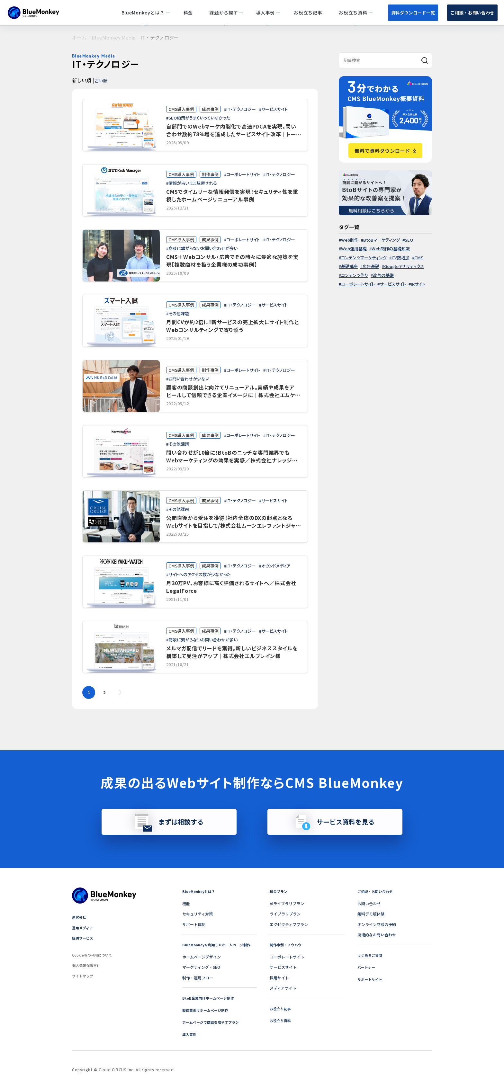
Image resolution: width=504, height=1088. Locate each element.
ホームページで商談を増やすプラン (213, 1022)
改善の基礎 (383, 275)
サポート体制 (193, 924)
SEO (409, 240)
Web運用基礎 (354, 248)
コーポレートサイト (358, 284)
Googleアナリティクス (404, 266)
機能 (186, 903)
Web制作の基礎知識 (391, 248)
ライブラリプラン (285, 913)
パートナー (367, 967)
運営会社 (79, 917)
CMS (418, 257)
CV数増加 (401, 257)
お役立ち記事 (281, 1008)
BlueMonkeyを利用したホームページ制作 (219, 944)
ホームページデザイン (201, 956)
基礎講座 (349, 266)
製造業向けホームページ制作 (207, 1010)
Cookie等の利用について (94, 955)
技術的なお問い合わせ (376, 934)
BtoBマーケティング (381, 240)
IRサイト (418, 284)
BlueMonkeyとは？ (200, 891)
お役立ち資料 (281, 1020)
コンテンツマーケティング (364, 257)
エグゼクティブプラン (289, 924)
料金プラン (279, 891)
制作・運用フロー (197, 977)
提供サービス (83, 938)
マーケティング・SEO (201, 967)
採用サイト (279, 977)
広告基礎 (371, 266)
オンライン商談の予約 (376, 924)
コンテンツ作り (354, 275)
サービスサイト (393, 284)
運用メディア (83, 927)
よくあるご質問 (370, 955)
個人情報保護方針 (87, 965)
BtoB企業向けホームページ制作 (210, 998)
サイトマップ (83, 975)
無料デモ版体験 (370, 913)
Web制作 (349, 240)
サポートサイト (370, 979)
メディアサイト (283, 988)
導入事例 (190, 1034)
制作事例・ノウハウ (287, 944)
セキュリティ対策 (197, 913)
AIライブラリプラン (287, 903)
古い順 (102, 80)
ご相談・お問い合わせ (463, 12)
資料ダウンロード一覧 (386, 12)
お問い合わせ (369, 903)
